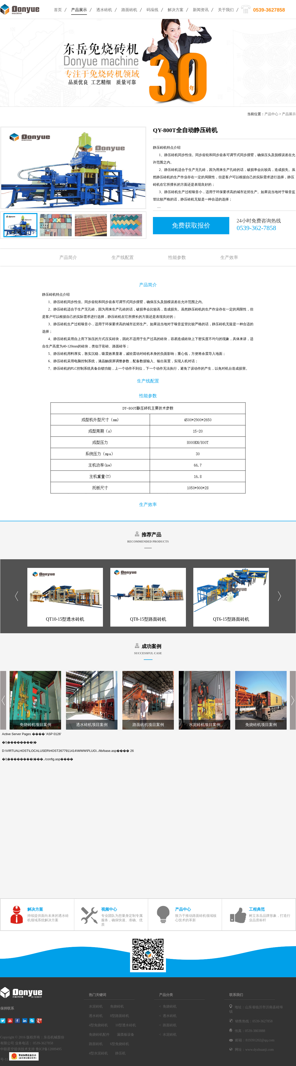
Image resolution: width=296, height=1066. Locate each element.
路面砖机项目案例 (148, 725)
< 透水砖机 (168, 1016)
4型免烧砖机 (98, 1025)
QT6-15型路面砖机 (231, 619)
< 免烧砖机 (168, 1006)
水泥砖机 (96, 1006)
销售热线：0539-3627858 (251, 1021)
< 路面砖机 (168, 1025)
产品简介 (68, 257)
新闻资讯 (201, 10)
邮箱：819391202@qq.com (252, 1040)
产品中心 (271, 114)
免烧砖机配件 (99, 1034)
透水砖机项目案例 (92, 725)
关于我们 (226, 10)
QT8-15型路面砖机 (148, 619)
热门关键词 (97, 995)
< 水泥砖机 (168, 1034)
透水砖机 (104, 10)
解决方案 (175, 10)
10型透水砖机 (125, 1025)
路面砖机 (129, 10)
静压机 (120, 1053)
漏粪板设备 (125, 1034)
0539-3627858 (269, 10)
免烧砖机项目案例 (35, 725)
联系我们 (236, 995)
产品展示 (79, 10)
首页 (58, 10)
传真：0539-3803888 (247, 1031)
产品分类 (166, 995)
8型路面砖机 (119, 1016)
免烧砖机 (117, 1006)
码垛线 (152, 10)
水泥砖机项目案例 (204, 725)
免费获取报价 (191, 225)
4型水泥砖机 (98, 1053)
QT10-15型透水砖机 (65, 619)
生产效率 (229, 257)
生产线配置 (123, 257)
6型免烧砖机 (119, 1044)
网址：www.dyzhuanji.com (251, 1049)
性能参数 (177, 257)
